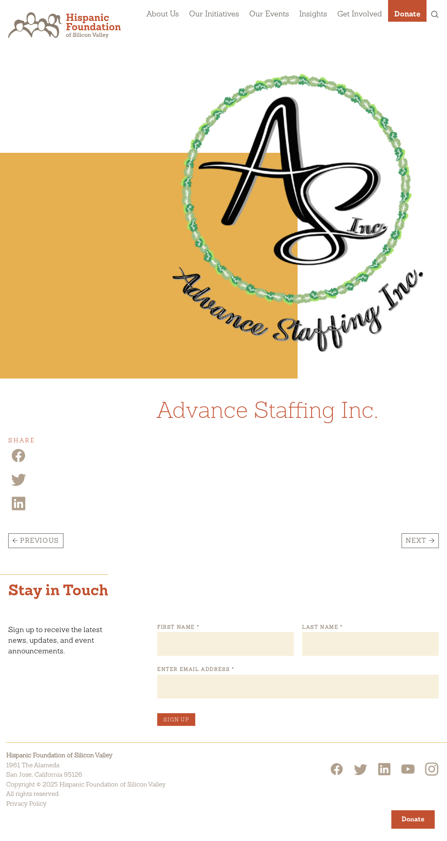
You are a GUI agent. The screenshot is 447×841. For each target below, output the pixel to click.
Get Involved (359, 13)
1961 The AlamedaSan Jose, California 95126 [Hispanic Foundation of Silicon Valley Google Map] (44, 770)
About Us (163, 13)
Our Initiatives (214, 13)
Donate (407, 13)
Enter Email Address (195, 669)
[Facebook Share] (18, 461)
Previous (39, 540)
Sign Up (176, 719)
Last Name (322, 627)
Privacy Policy (26, 803)
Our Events (269, 13)
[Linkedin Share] (18, 509)
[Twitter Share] (18, 485)
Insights (313, 13)
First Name (178, 627)
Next (416, 540)
